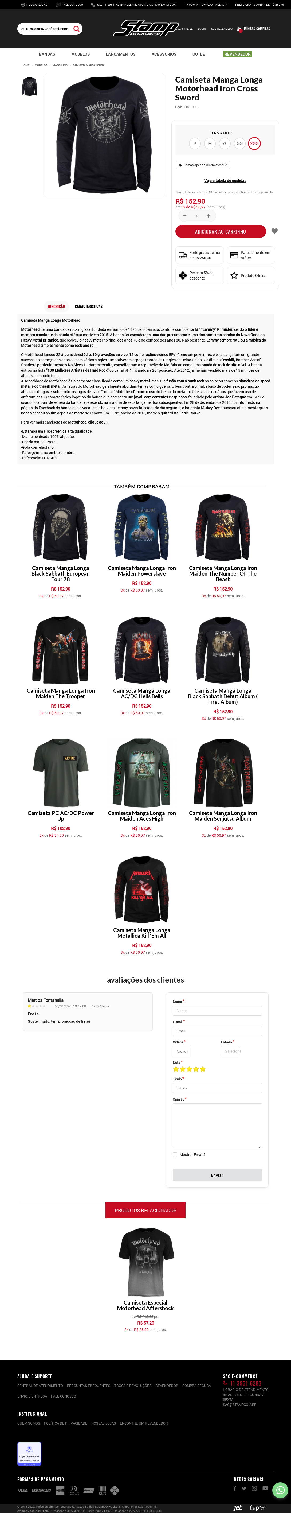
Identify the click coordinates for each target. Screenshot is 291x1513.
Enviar (217, 1174)
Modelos (41, 65)
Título (177, 1079)
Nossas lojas (103, 1423)
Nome (177, 1001)
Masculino (60, 65)
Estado (226, 1042)
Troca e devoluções (132, 1385)
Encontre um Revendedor (144, 1423)
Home (25, 65)
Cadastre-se (184, 28)
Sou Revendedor (223, 28)
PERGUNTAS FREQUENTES (88, 1385)
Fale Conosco (72, 4)
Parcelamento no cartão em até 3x (148, 4)
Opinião (178, 1099)
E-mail (177, 1021)
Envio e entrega (32, 1396)
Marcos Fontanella (46, 1000)
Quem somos (28, 1423)
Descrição (56, 306)
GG (240, 143)
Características (89, 306)
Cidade (178, 1042)
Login (202, 28)
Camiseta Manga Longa (88, 65)
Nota (176, 1062)
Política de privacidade (65, 1423)
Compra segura (196, 1385)
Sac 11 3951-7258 (110, 4)
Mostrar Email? (192, 1154)
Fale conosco (63, 1396)
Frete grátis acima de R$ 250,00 (260, 4)
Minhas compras (257, 28)
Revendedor (166, 1385)
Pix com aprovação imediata (205, 4)
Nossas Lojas (36, 4)
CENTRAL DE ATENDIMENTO (40, 1385)
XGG (254, 143)
